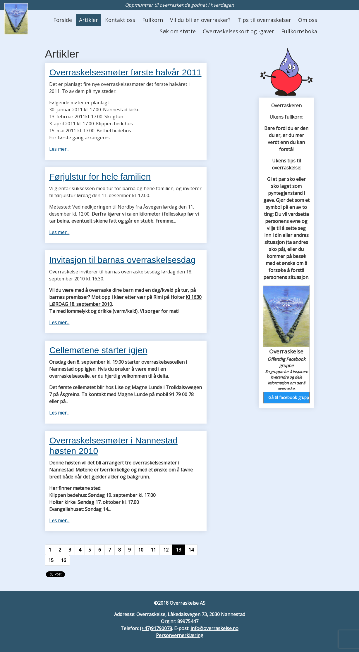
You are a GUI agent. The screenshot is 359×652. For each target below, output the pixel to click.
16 (63, 560)
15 (51, 560)
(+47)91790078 (156, 628)
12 (166, 550)
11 (153, 550)
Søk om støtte (178, 31)
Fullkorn (152, 19)
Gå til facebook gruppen (288, 397)
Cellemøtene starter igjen (98, 350)
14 (191, 550)
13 (178, 550)
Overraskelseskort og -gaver (238, 31)
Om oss (307, 19)
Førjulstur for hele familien (100, 176)
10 (140, 550)
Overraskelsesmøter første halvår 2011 (125, 72)
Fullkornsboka (299, 31)
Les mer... (59, 149)
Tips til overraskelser (264, 19)
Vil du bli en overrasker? (200, 19)
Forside (62, 19)
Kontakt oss (120, 19)
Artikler (88, 19)
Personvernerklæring (179, 635)
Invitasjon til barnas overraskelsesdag (122, 260)
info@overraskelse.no (214, 628)
